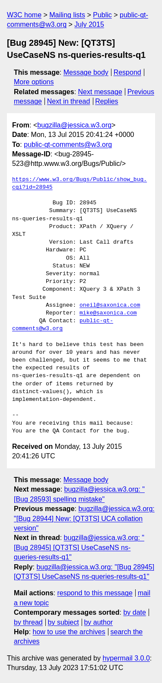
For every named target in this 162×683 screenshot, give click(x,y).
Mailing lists (67, 15)
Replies (106, 101)
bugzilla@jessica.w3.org (74, 125)
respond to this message (94, 593)
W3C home (24, 15)
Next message (100, 91)
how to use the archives (69, 631)
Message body (86, 72)
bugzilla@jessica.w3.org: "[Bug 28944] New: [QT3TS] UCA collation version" (84, 518)
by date (134, 612)
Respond (127, 72)
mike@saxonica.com (108, 313)
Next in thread (68, 101)
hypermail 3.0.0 (125, 658)
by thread (28, 622)
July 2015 (89, 24)
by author (98, 622)
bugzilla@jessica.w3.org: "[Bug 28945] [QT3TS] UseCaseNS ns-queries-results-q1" (79, 547)
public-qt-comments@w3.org (68, 144)
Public (102, 15)
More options (34, 82)
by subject (63, 622)
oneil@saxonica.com (109, 305)
